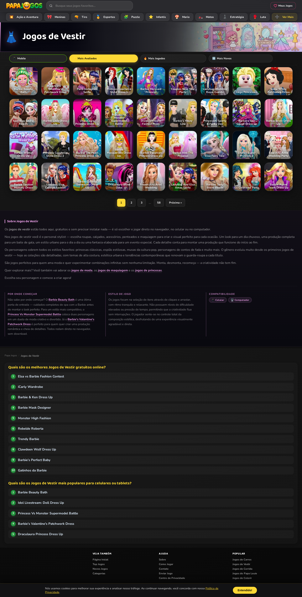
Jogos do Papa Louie (244, 574)
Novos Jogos (100, 569)
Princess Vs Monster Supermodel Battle (34, 315)
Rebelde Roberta (30, 429)
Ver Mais (284, 16)
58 (159, 203)
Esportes (105, 16)
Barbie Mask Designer (34, 408)
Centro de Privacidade (172, 578)
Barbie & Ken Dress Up (35, 397)
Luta (259, 16)
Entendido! (245, 590)
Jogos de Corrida (242, 569)
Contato (164, 569)
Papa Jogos (11, 356)
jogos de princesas (148, 271)
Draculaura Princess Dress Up (40, 534)
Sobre (162, 560)
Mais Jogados (84, 58)
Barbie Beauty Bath (62, 300)
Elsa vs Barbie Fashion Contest (41, 377)
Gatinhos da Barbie (32, 471)
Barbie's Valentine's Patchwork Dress (46, 524)
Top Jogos (99, 564)
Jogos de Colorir (242, 578)
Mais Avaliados (50, 58)
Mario (182, 16)
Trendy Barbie (28, 439)
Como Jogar (166, 564)
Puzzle (131, 16)
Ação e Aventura (23, 16)
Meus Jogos (283, 6)
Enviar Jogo (166, 574)
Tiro (80, 16)
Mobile (20, 58)
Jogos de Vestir (241, 564)
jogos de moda (81, 271)
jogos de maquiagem (113, 271)
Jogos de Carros (241, 560)
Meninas (55, 16)
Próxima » (175, 203)
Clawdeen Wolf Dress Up (37, 450)
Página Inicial (100, 560)
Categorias (99, 574)
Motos (205, 16)
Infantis (157, 16)
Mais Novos (115, 58)
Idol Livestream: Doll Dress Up (41, 503)
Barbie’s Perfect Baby (34, 460)
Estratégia (232, 16)
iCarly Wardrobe (30, 387)
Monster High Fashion (34, 418)
